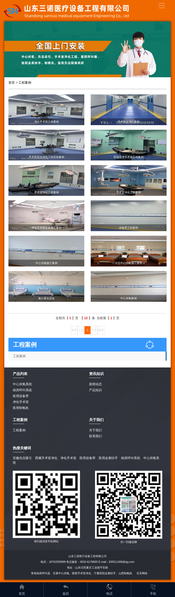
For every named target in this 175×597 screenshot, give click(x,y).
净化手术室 (21, 402)
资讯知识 (96, 374)
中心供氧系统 (22, 384)
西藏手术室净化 (46, 458)
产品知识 (95, 390)
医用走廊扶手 (108, 458)
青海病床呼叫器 (40, 573)
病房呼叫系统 (22, 390)
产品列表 (20, 374)
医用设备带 (21, 396)
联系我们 (95, 436)
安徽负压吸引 (22, 458)
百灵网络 (141, 573)
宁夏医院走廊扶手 (105, 573)
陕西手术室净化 (81, 573)
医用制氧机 (21, 408)
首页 (11, 82)
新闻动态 (95, 384)
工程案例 (24, 82)
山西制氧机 (125, 573)
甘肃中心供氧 (61, 573)
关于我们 (95, 430)
